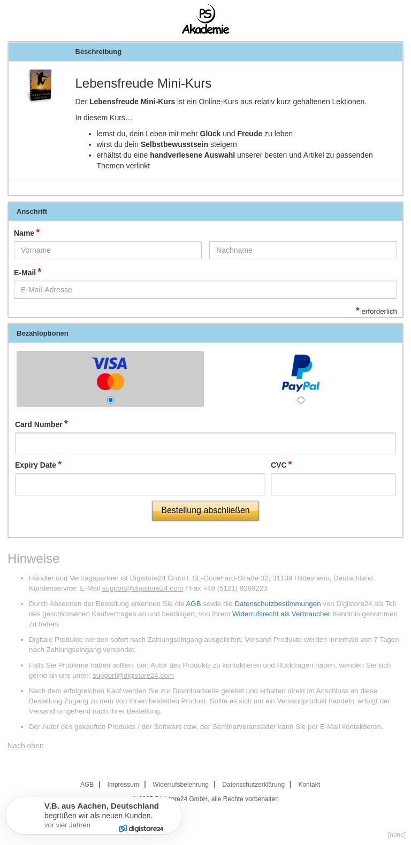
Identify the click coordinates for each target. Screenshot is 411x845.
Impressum (123, 784)
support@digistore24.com (143, 588)
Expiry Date (35, 465)
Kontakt (309, 784)
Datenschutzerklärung (253, 784)
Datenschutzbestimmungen (277, 604)
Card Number (39, 424)
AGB (193, 604)
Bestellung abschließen (205, 510)
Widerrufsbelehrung (181, 784)
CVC (279, 465)
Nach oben (25, 745)
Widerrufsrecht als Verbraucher (281, 614)
